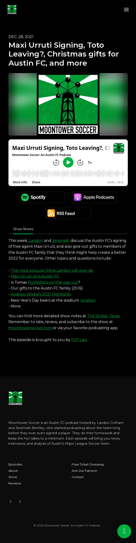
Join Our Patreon (84, 470)
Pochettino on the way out (53, 282)
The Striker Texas (103, 316)
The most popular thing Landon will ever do (52, 270)
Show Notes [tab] (23, 229)
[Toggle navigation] (126, 9)
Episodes (15, 464)
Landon (36, 240)
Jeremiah (61, 240)
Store (12, 477)
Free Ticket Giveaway (88, 464)
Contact (78, 477)
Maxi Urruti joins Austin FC (35, 276)
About (13, 470)
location (88, 300)
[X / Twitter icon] (20, 502)
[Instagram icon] (10, 502)
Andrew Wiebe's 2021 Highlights (41, 294)
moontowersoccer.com (30, 328)
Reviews (14, 483)
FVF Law (79, 340)
